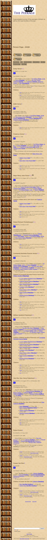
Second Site (27, 538)
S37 (20, 168)
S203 (21, 304)
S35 (20, 247)
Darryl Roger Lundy (34, 453)
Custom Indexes (27, 62)
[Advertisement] (29, 34)
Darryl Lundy (29, 534)
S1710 (21, 451)
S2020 (21, 455)
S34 (20, 92)
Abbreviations (36, 62)
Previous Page (16, 64)
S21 (20, 95)
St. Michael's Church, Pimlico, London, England (25, 269)
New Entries (16, 62)
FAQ (21, 62)
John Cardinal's (22, 538)
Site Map (43, 62)
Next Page (24, 64)
